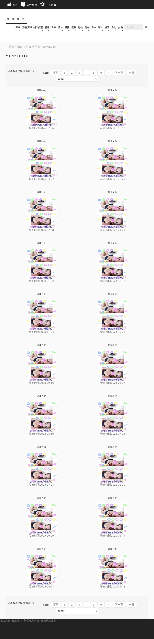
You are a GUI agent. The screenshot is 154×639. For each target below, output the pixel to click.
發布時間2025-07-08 (41, 484)
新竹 (100, 27)
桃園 (107, 27)
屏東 (17, 27)
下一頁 (119, 72)
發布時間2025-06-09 (41, 535)
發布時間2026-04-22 (41, 179)
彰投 (80, 27)
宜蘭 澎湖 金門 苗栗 (32, 27)
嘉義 (73, 27)
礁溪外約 (41, 90)
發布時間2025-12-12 (112, 281)
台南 (120, 27)
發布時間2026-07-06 (41, 128)
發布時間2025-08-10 (41, 433)
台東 (53, 27)
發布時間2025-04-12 (112, 586)
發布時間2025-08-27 (112, 382)
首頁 (55, 72)
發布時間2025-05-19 (112, 535)
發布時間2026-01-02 (41, 281)
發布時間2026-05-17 (112, 128)
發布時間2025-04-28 (41, 586)
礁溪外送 (41, 446)
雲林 (60, 27)
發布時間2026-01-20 (112, 230)
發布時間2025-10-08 (112, 332)
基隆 (67, 27)
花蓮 (47, 27)
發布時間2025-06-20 (112, 484)
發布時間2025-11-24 (41, 332)
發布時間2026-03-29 (112, 179)
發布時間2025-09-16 (41, 382)
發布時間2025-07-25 (112, 433)
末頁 (131, 72)
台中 (93, 27)
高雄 (87, 27)
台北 (113, 27)
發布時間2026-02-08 (41, 230)
